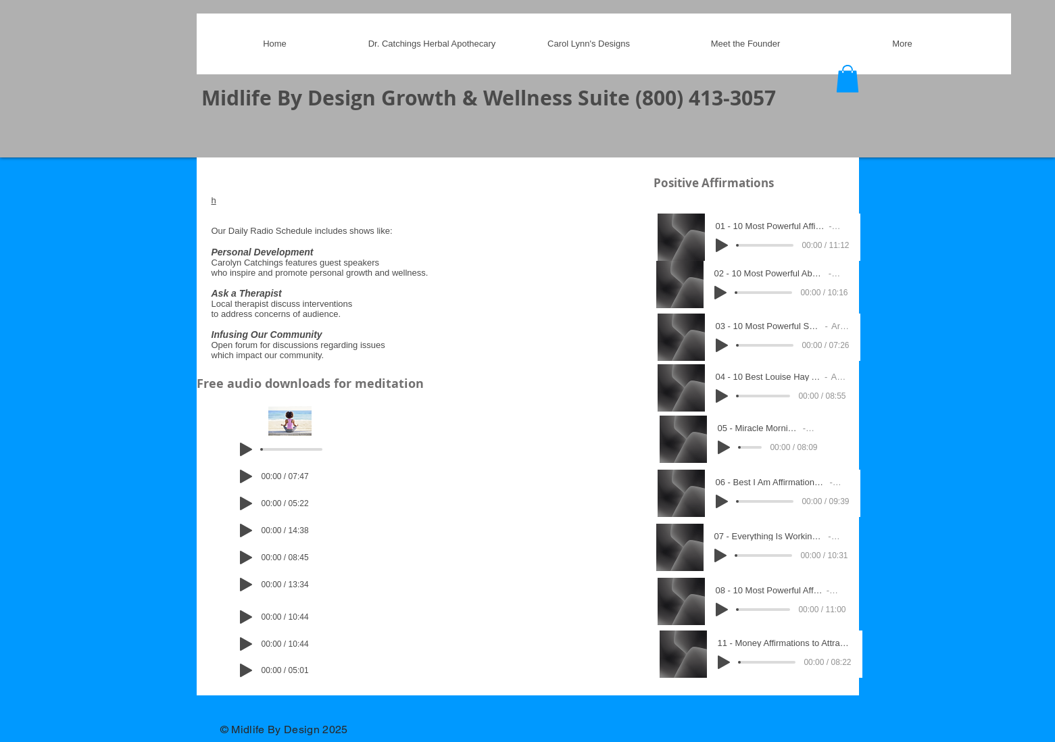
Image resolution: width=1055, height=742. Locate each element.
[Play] (246, 449)
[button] (847, 79)
